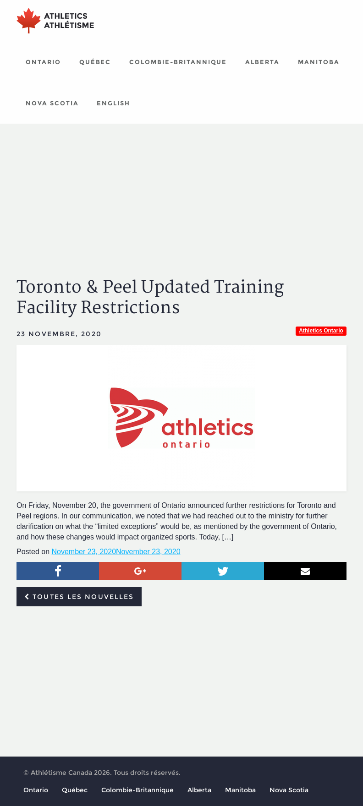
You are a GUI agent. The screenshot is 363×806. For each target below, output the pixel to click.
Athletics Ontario (321, 330)
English (113, 103)
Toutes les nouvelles (79, 597)
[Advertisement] (181, 192)
